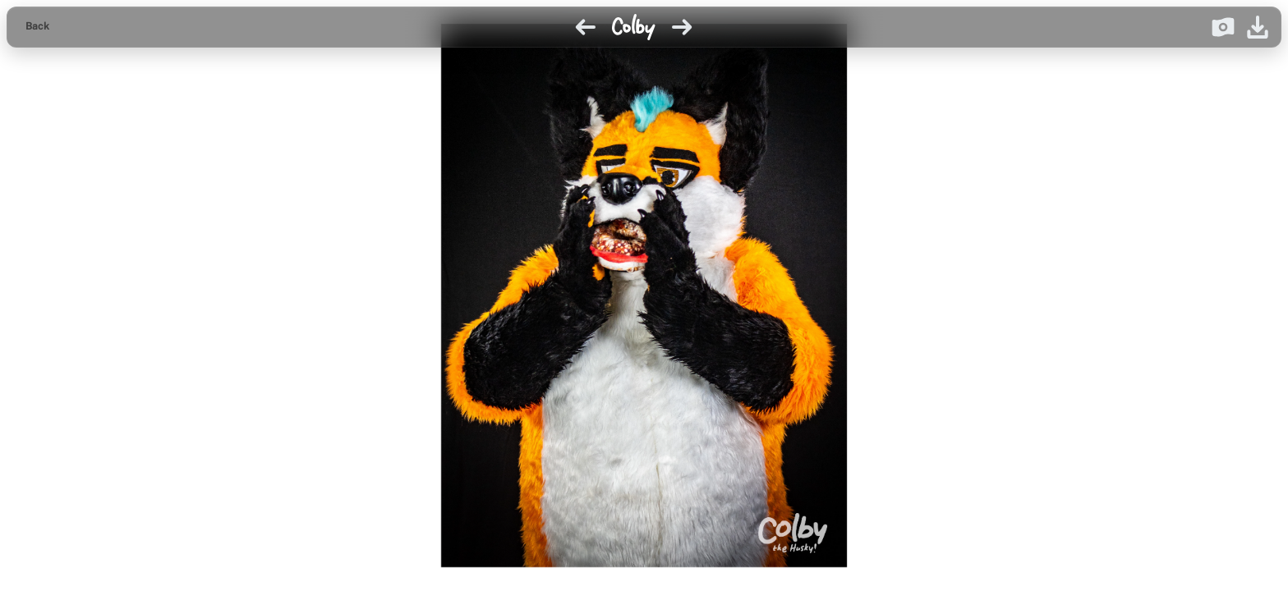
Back (37, 26)
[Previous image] (586, 27)
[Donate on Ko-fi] (1223, 27)
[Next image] (682, 27)
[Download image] (1257, 27)
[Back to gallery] (37, 27)
